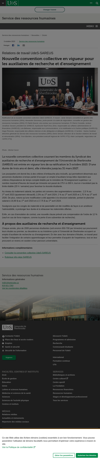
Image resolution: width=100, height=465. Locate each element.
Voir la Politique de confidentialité (17, 447)
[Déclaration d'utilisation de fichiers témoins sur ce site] (50, 447)
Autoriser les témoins (87, 455)
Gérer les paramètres (64, 455)
